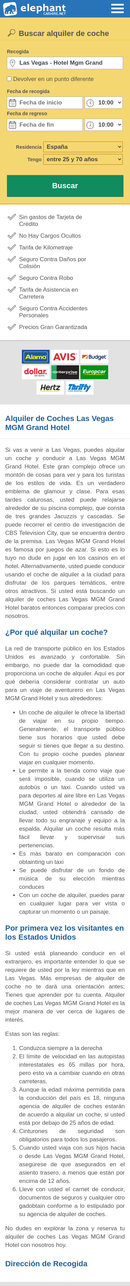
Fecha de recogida (28, 91)
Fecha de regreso (27, 113)
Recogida (18, 51)
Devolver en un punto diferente (53, 79)
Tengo (34, 159)
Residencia (29, 147)
